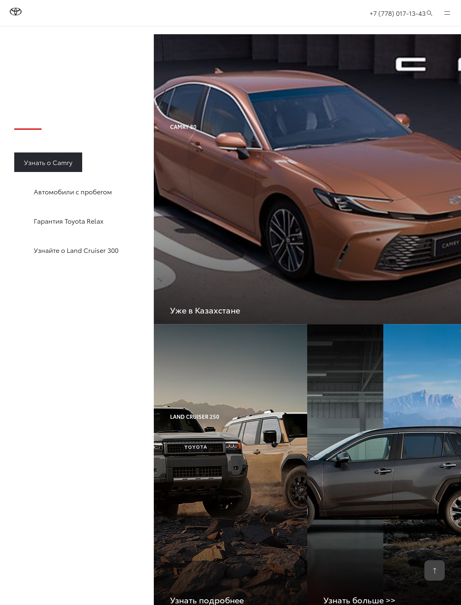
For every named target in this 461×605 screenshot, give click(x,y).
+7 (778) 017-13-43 (397, 12)
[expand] (447, 13)
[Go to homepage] (16, 13)
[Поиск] (429, 13)
